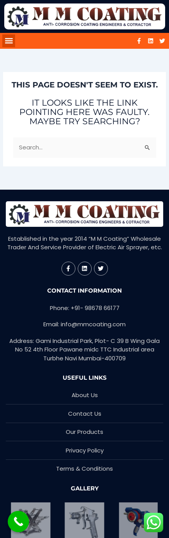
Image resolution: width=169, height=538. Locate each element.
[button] (8, 40)
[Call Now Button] (18, 521)
